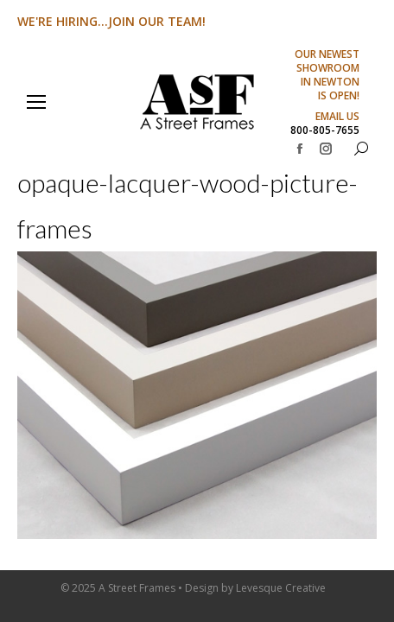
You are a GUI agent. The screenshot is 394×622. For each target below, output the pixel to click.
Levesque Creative (281, 588)
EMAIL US (337, 117)
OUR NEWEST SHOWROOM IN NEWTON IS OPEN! (327, 75)
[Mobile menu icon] (36, 102)
